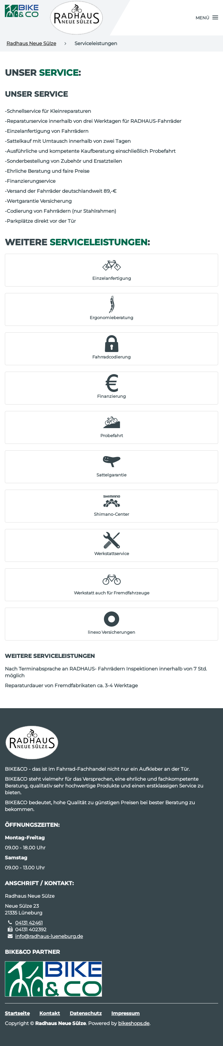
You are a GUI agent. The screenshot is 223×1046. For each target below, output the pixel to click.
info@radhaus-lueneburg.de (49, 936)
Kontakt (49, 1013)
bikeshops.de (133, 1023)
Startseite (17, 1013)
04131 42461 (29, 923)
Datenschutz (86, 1013)
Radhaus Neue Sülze (31, 43)
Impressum (125, 1013)
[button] (207, 17)
